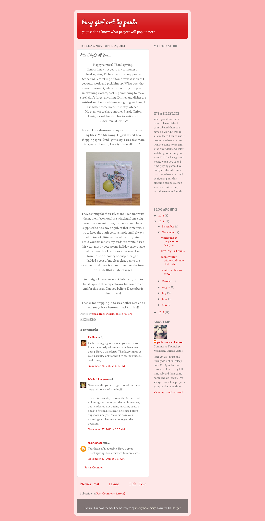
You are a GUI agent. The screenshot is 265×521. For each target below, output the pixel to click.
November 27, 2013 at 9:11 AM (106, 459)
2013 (161, 221)
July (164, 293)
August (166, 287)
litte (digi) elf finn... (173, 251)
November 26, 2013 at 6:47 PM (106, 366)
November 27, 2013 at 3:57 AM (106, 429)
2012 (161, 312)
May (165, 305)
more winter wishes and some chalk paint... (172, 260)
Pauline (92, 337)
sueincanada (95, 443)
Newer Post (89, 484)
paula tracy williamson (170, 342)
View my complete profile (169, 392)
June (165, 299)
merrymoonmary (145, 508)
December (168, 226)
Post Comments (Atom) (110, 493)
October (167, 281)
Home (114, 484)
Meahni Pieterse (98, 379)
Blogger (176, 508)
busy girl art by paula (109, 21)
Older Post (137, 484)
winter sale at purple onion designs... (170, 241)
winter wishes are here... (172, 272)
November (169, 232)
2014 (161, 215)
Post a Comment (94, 467)
